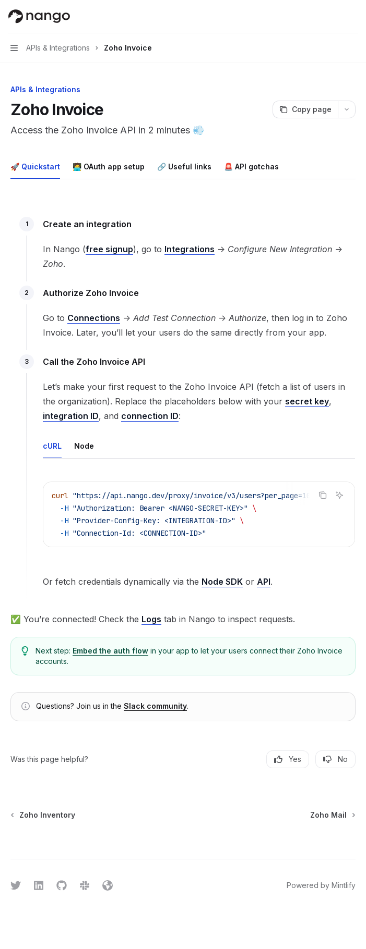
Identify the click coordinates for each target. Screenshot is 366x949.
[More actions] (352, 16)
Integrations (189, 249)
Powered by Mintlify (321, 885)
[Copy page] (305, 109)
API (263, 581)
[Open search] (332, 16)
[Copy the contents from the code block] (322, 495)
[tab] (35, 166)
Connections (93, 318)
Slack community (155, 705)
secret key (307, 401)
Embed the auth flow (110, 650)
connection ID (150, 416)
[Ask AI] (339, 495)
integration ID (71, 416)
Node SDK (222, 581)
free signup (109, 249)
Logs (151, 619)
